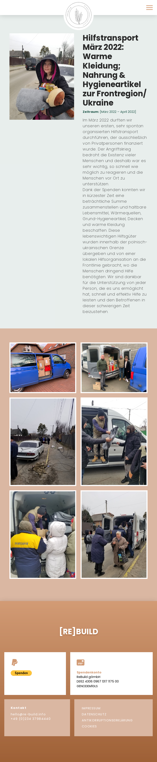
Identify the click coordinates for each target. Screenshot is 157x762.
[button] (149, 7)
